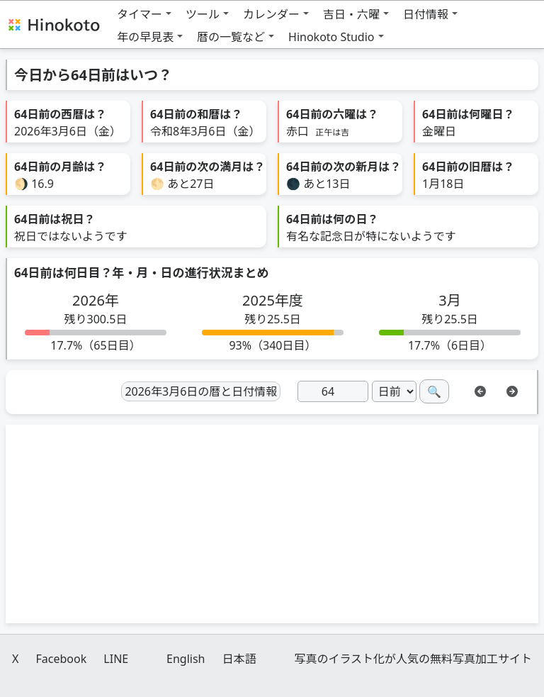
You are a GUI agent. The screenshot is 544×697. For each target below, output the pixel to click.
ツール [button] (203, 14)
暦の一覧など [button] (231, 37)
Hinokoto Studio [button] (331, 37)
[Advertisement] (272, 524)
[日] (333, 391)
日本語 (239, 659)
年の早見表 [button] (145, 37)
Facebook (60, 659)
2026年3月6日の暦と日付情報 (201, 391)
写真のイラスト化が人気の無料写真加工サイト (413, 659)
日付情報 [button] (425, 14)
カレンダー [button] (271, 14)
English (185, 659)
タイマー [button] (139, 14)
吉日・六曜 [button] (351, 14)
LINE (115, 659)
